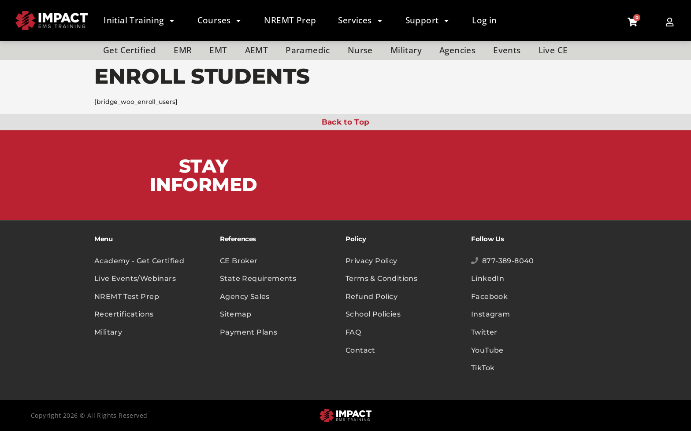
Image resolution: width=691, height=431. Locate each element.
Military (406, 50)
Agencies (457, 50)
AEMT (256, 50)
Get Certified (129, 50)
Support (427, 21)
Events (506, 50)
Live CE (553, 50)
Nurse (360, 50)
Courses (219, 21)
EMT (218, 50)
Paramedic (308, 50)
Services (360, 21)
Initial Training (139, 21)
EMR (183, 50)
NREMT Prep (290, 20)
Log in (484, 20)
